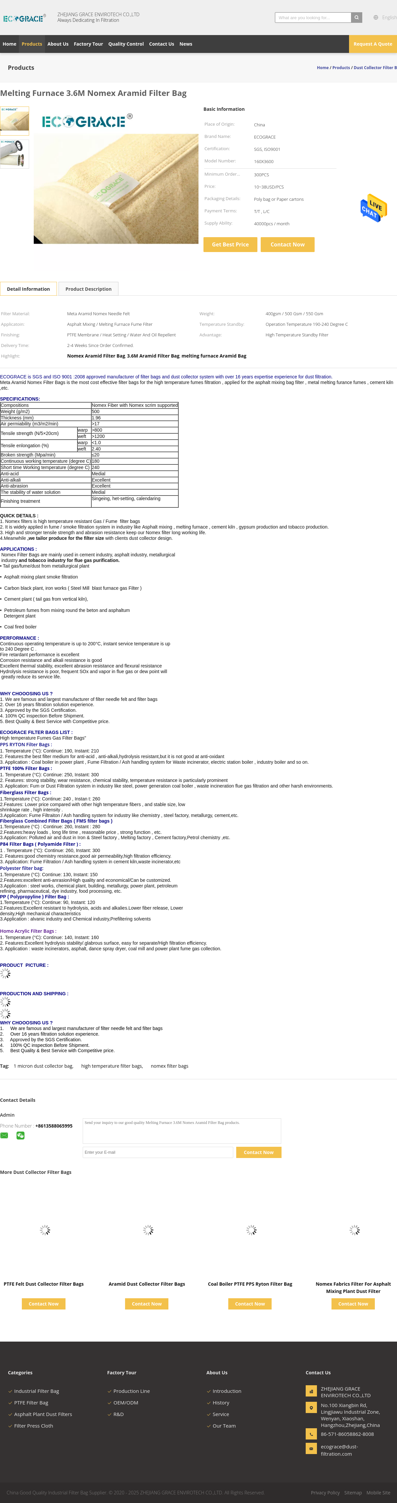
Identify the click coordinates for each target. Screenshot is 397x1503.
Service (217, 1414)
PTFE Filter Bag (28, 1402)
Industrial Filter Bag (33, 1391)
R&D (115, 1414)
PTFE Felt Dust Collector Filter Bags (44, 1284)
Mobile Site (378, 1492)
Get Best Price (230, 244)
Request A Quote (373, 44)
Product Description (88, 289)
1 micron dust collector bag (43, 1066)
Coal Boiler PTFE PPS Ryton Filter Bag (250, 1284)
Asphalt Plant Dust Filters (40, 1414)
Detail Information (28, 289)
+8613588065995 (53, 1126)
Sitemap (353, 1492)
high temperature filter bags (111, 1066)
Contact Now (288, 244)
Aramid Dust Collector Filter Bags (147, 1284)
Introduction (224, 1391)
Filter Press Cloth (30, 1425)
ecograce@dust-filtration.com (339, 1450)
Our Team (221, 1425)
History (217, 1402)
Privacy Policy (325, 1492)
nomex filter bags (169, 1066)
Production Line (128, 1391)
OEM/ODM (122, 1402)
